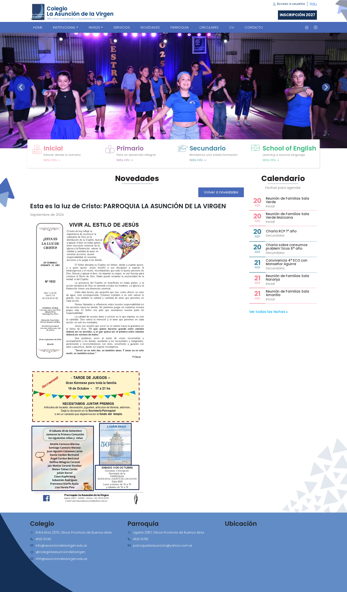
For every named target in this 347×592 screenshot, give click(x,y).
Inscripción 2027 (297, 14)
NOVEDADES (150, 27)
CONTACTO (254, 27)
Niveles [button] (94, 27)
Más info (52, 160)
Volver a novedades (221, 192)
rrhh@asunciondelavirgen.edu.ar (61, 559)
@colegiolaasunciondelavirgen (60, 552)
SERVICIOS (122, 27)
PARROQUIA (179, 27)
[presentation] (21, 87)
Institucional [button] (64, 27)
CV (231, 27)
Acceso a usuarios (289, 4)
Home (37, 27)
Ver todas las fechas (268, 311)
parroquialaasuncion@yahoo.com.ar (162, 545)
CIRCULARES (209, 27)
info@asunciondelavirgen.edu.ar (61, 545)
